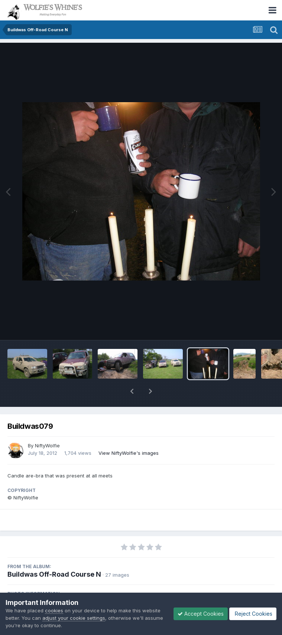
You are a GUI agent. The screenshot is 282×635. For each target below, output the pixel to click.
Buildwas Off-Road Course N (54, 574)
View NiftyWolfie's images (128, 453)
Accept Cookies (201, 613)
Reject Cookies (252, 613)
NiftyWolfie (47, 445)
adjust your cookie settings (73, 618)
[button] (132, 391)
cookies (54, 610)
